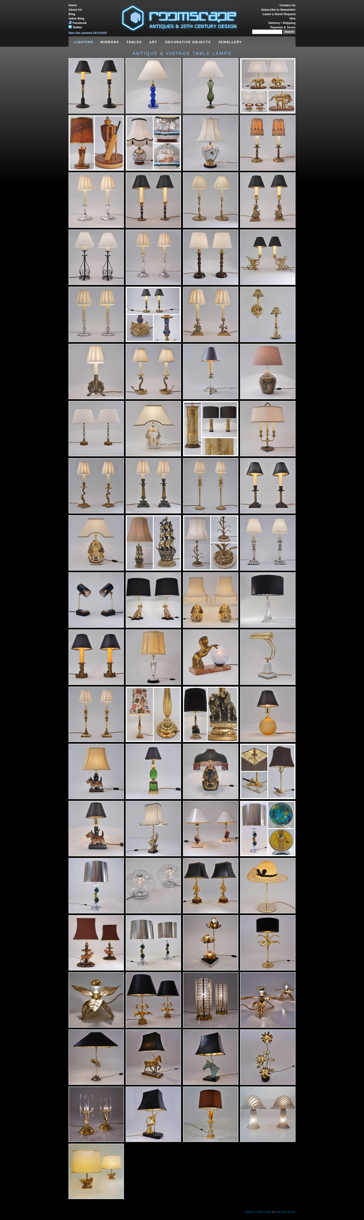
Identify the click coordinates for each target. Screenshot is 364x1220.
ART (154, 42)
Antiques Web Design (258, 1211)
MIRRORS (110, 42)
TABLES (134, 42)
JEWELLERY (230, 42)
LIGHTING (83, 42)
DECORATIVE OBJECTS (188, 42)
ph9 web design (286, 1211)
